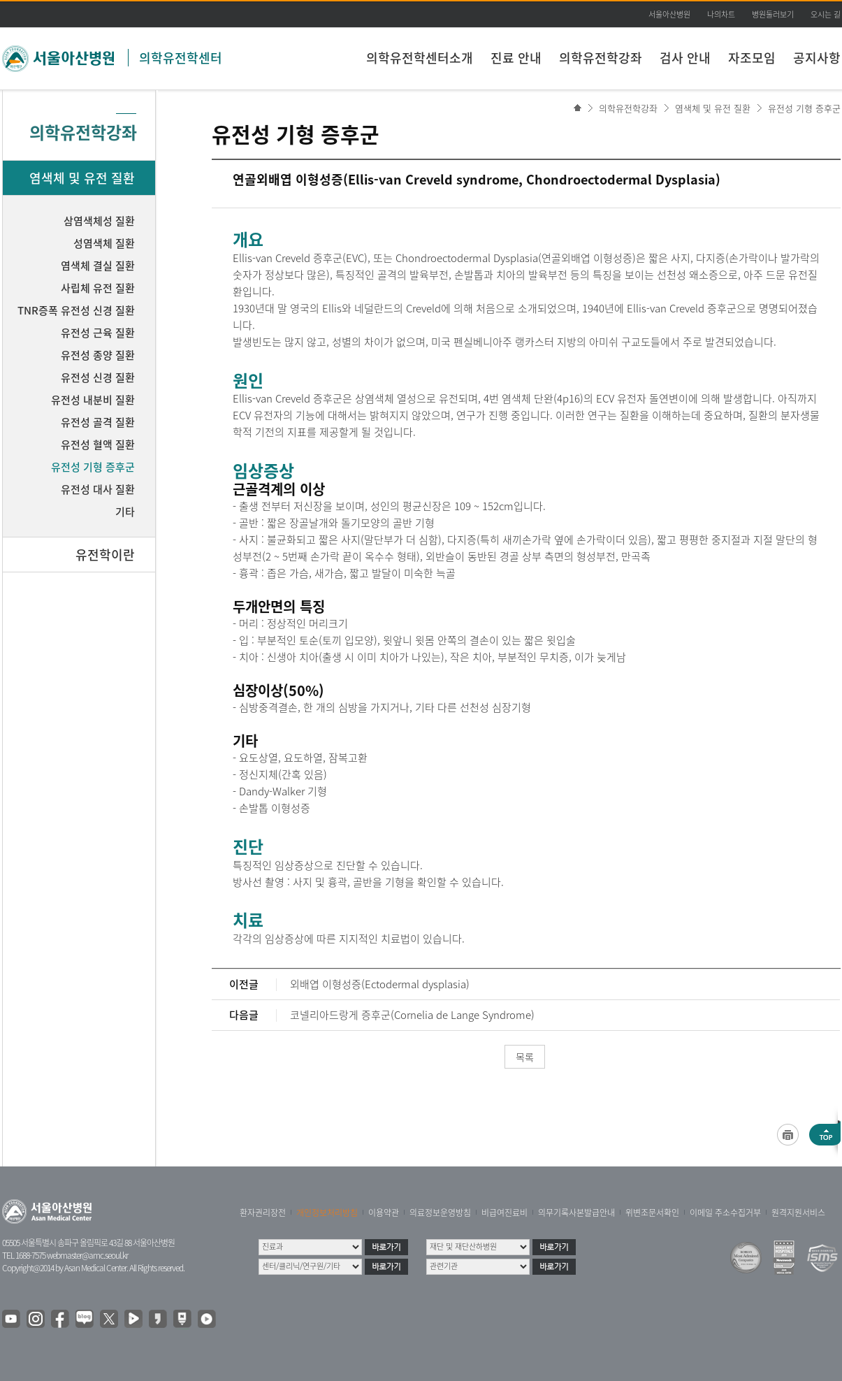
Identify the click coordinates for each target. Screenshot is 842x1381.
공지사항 (817, 57)
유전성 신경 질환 (98, 377)
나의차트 (721, 14)
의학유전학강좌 (600, 57)
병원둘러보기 (773, 14)
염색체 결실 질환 (98, 265)
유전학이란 (105, 554)
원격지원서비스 (798, 1212)
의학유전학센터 (180, 57)
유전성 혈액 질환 (98, 444)
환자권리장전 (263, 1212)
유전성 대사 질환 (98, 489)
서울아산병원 (669, 14)
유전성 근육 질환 (98, 332)
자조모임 (752, 57)
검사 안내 (685, 57)
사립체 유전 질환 (98, 288)
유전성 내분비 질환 (93, 399)
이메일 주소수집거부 (725, 1212)
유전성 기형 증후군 (804, 108)
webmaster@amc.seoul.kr (87, 1255)
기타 (125, 511)
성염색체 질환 (104, 243)
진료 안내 (516, 57)
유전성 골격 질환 (98, 422)
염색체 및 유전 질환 (712, 108)
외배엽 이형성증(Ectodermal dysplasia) (380, 984)
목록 (525, 1057)
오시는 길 (826, 14)
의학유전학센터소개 (419, 57)
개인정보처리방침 (327, 1212)
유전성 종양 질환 (98, 355)
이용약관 (383, 1212)
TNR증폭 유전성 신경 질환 (76, 310)
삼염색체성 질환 (99, 221)
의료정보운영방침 (440, 1212)
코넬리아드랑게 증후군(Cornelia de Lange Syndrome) (412, 1014)
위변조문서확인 (652, 1212)
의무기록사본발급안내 (576, 1212)
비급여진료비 (504, 1212)
